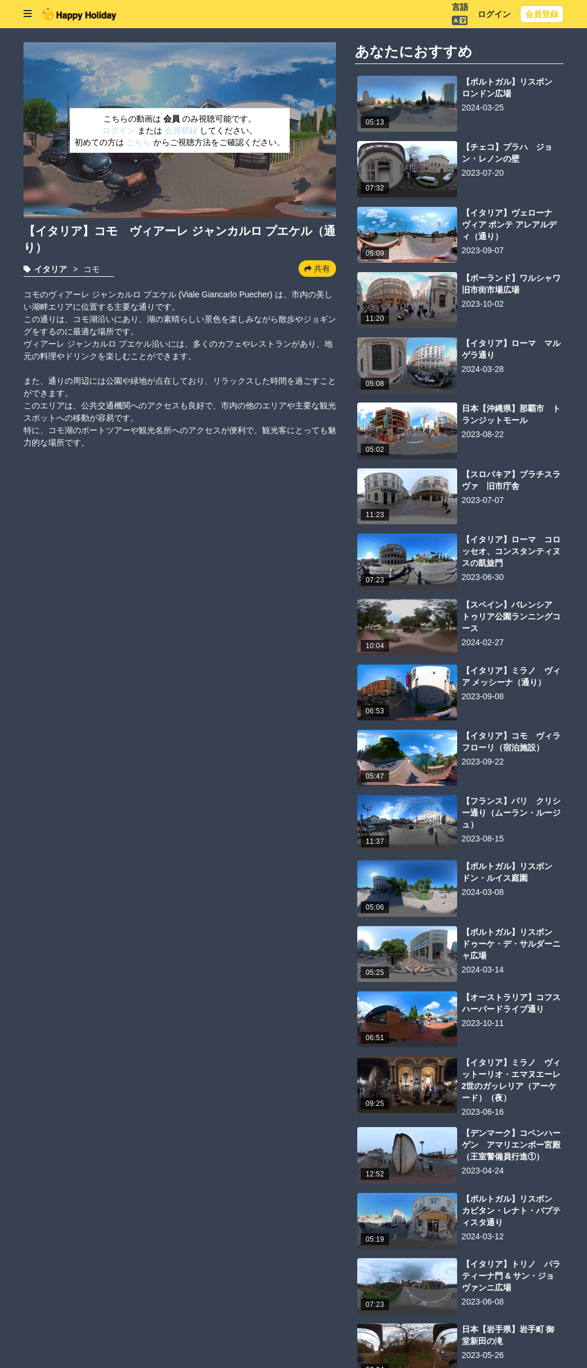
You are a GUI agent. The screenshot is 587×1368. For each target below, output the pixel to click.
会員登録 (541, 14)
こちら (139, 142)
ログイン (494, 14)
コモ (91, 269)
